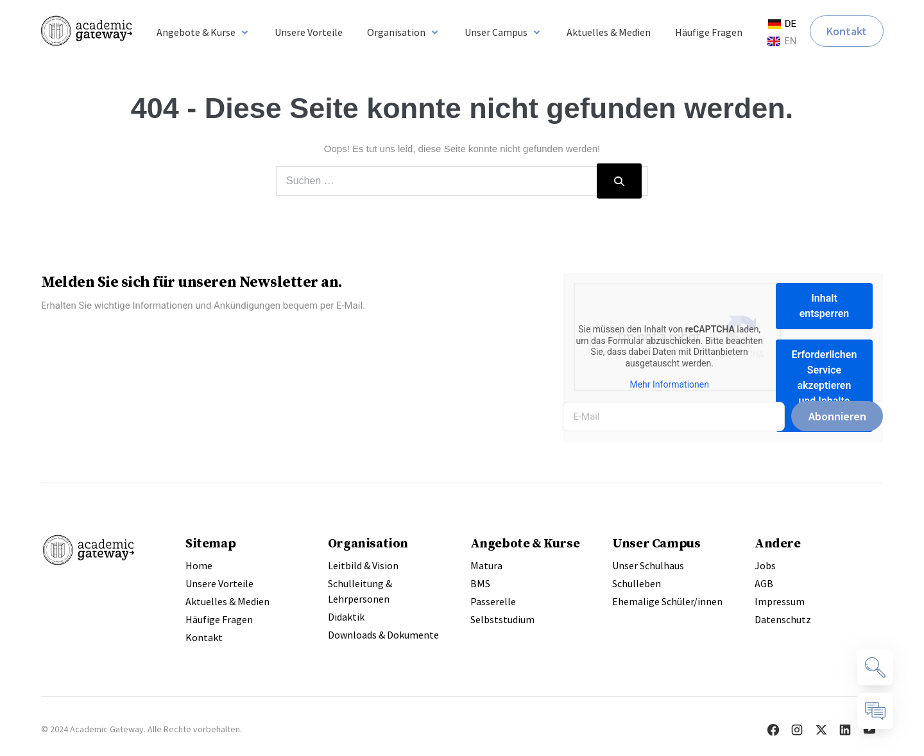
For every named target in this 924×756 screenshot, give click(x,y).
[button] (203, 32)
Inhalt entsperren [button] (825, 306)
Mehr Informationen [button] (669, 384)
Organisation (368, 543)
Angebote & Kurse (525, 543)
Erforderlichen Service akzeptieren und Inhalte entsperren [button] (824, 385)
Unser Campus (656, 543)
